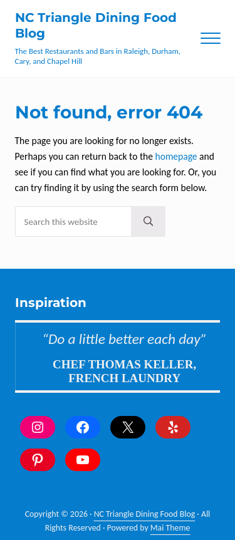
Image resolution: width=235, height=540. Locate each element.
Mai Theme (170, 527)
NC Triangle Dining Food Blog (145, 514)
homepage (176, 156)
